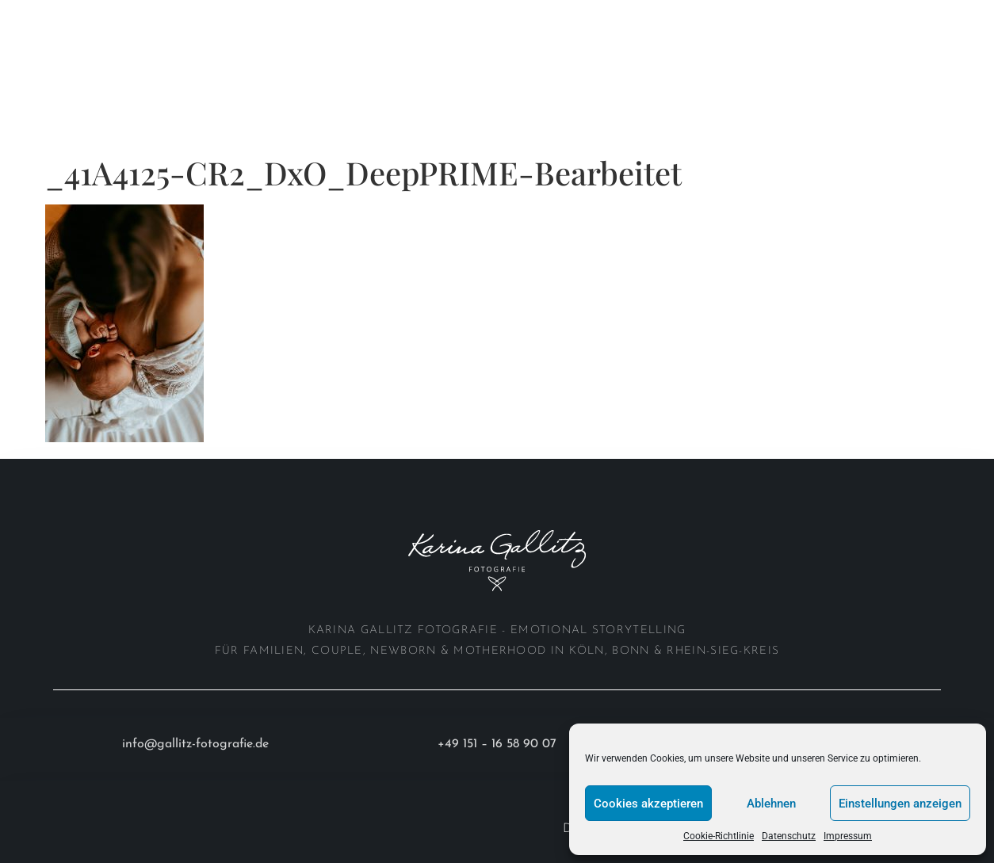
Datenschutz (789, 836)
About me (251, 18)
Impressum (848, 836)
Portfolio (143, 18)
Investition (67, 55)
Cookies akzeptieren (648, 803)
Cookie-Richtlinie (718, 836)
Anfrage (166, 55)
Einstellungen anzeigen (900, 803)
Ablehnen (771, 803)
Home (48, 18)
